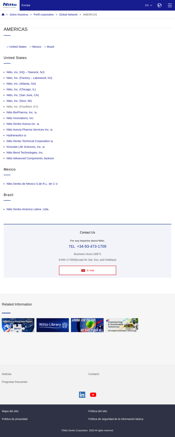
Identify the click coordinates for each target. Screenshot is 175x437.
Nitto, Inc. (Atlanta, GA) (21, 83)
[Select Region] (159, 5)
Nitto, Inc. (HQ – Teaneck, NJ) (25, 72)
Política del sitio (98, 411)
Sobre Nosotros (19, 14)
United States (18, 46)
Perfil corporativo (44, 14)
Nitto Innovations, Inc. (20, 118)
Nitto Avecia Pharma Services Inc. (29, 129)
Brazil (50, 46)
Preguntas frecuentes (14, 381)
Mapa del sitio (10, 411)
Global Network (68, 14)
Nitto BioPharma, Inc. (21, 112)
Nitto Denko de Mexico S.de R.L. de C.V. (32, 183)
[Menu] (170, 5)
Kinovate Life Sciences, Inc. (25, 146)
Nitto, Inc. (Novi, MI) (19, 100)
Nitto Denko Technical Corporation (29, 141)
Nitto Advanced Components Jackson (30, 158)
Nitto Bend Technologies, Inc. (25, 152)
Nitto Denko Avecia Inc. (22, 123)
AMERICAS (90, 14)
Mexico (36, 46)
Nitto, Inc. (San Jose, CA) (22, 95)
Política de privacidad (14, 419)
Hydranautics (16, 135)
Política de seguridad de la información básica (116, 419)
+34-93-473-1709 (91, 246)
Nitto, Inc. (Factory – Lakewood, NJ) (29, 77)
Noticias (6, 374)
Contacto (94, 374)
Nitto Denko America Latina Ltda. (27, 209)
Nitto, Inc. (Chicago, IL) (21, 89)
